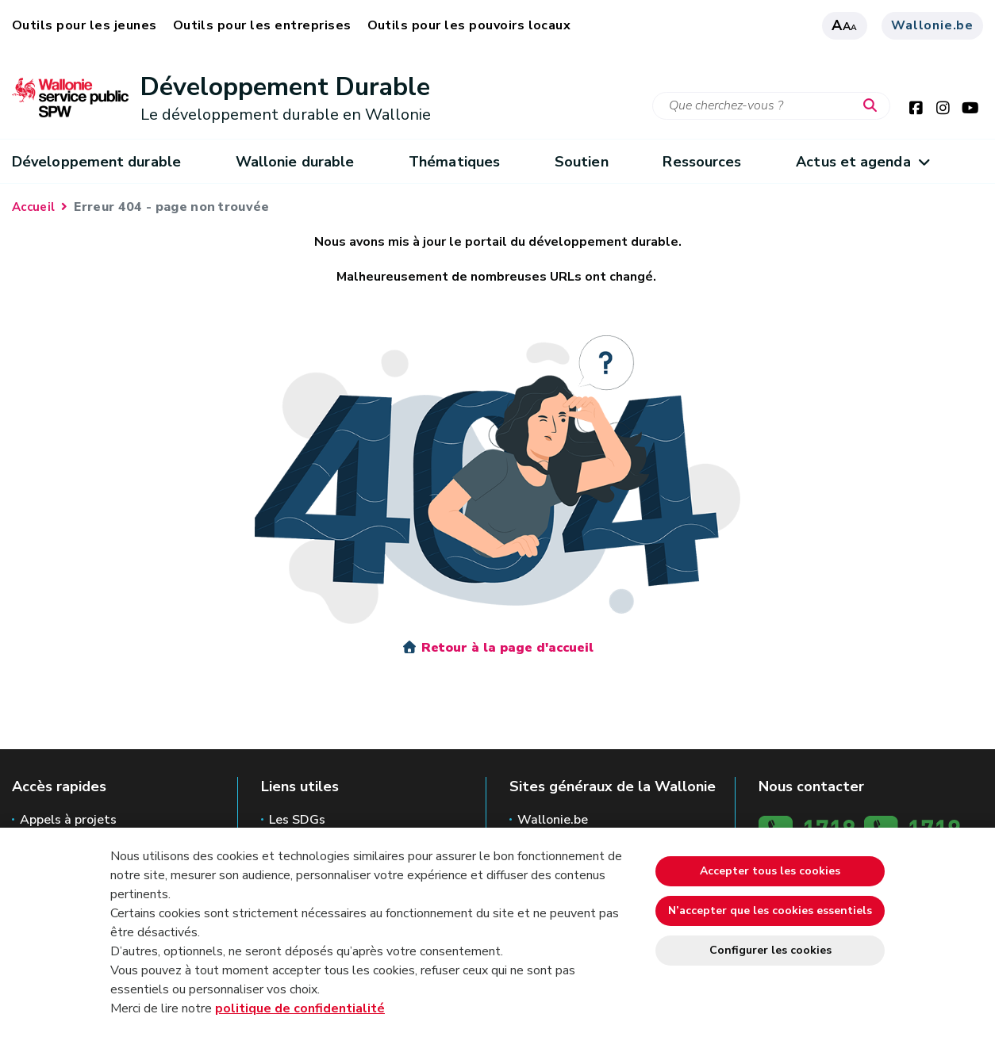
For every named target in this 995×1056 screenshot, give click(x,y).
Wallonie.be (932, 25)
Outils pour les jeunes (84, 25)
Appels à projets (68, 820)
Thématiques (454, 161)
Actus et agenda (862, 161)
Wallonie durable (295, 161)
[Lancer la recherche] (873, 106)
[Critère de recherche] (771, 106)
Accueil (33, 207)
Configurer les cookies (770, 950)
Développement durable (96, 161)
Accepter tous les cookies (770, 870)
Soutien (582, 161)
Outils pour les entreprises (262, 25)
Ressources (702, 161)
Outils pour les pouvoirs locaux (469, 25)
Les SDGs (297, 820)
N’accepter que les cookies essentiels (770, 910)
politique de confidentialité (300, 1008)
